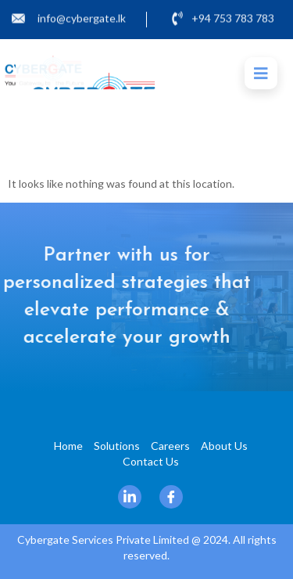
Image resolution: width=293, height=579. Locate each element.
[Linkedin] (129, 497)
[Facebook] (171, 497)
